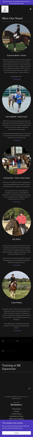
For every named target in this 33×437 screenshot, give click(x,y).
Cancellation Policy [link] (16, 415)
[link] (4, 9)
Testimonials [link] (16, 408)
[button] (30, 9)
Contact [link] (16, 411)
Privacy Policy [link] (16, 413)
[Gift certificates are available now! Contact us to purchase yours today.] (16, 2)
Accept (16, 433)
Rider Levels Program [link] (16, 418)
